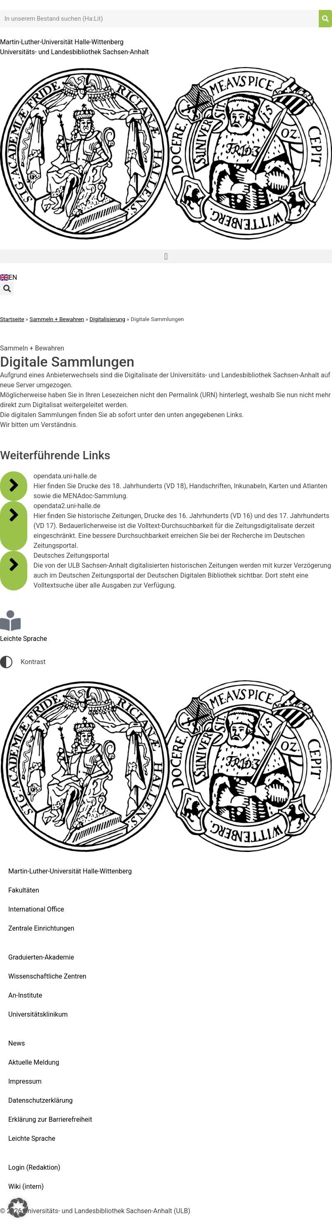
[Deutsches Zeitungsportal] (13, 564)
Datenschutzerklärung (40, 1100)
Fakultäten (23, 890)
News (16, 1043)
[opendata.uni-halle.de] (13, 485)
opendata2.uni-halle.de (66, 506)
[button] (166, 256)
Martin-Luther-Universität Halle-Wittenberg (70, 871)
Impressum (25, 1081)
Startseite (12, 319)
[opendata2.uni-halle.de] (13, 514)
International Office (36, 909)
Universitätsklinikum (38, 1014)
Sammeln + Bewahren (57, 319)
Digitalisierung (107, 319)
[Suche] (325, 18)
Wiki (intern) (26, 1186)
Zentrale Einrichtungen (41, 928)
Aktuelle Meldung (33, 1062)
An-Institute (25, 995)
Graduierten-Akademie (41, 957)
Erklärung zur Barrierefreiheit (50, 1119)
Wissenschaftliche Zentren (47, 976)
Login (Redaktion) (34, 1167)
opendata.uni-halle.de (65, 476)
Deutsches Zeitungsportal (71, 555)
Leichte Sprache (31, 1138)
